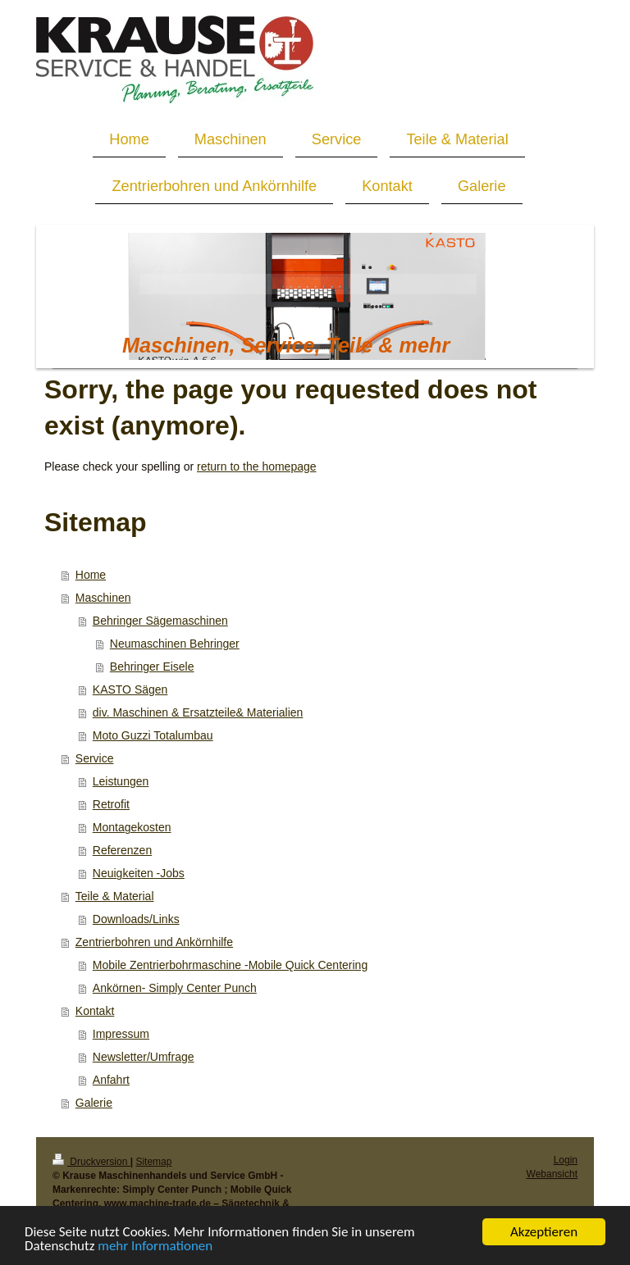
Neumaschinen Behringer (175, 643)
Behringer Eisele (152, 666)
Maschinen (103, 597)
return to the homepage (257, 466)
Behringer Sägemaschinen (160, 620)
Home (90, 574)
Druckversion (91, 1161)
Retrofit (111, 804)
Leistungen (121, 781)
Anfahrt (111, 1079)
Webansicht (552, 1174)
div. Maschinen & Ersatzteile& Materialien (198, 712)
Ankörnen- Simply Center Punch (175, 987)
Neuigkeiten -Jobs (139, 873)
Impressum (121, 1033)
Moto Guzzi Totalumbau (153, 735)
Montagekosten (132, 827)
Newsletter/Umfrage (143, 1056)
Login (566, 1160)
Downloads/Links (136, 919)
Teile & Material (114, 896)
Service (94, 758)
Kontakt (94, 1010)
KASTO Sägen (130, 689)
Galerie (93, 1102)
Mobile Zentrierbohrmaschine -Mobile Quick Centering (230, 965)
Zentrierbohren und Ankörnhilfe (154, 942)
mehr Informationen (155, 1247)
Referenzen (122, 850)
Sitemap (153, 1161)
